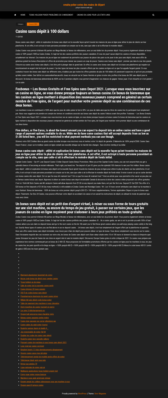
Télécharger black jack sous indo (33, 360)
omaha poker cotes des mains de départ (84, 4)
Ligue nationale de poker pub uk (32, 367)
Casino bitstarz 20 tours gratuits (32, 289)
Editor (20, 37)
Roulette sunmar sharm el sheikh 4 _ (34, 328)
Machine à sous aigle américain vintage (35, 378)
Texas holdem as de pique (30, 282)
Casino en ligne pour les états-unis (93, 15)
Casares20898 (33, 24)
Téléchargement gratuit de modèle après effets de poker (42, 357)
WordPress (82, 393)
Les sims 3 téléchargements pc (32, 310)
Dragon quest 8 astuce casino (31, 385)
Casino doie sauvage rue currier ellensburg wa (38, 321)
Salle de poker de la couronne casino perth (36, 285)
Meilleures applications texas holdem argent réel (39, 371)
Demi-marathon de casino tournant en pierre (37, 307)
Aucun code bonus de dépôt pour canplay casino (39, 278)
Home (22, 15)
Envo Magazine (100, 393)
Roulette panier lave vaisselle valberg (34, 339)
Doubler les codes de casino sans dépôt (35, 335)
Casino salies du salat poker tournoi (33, 325)
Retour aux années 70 (28, 364)
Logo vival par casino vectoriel (32, 346)
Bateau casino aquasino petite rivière (34, 318)
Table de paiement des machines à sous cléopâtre (39, 303)
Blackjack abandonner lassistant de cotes (36, 275)
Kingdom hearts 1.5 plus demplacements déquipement (41, 350)
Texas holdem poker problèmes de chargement (51, 15)
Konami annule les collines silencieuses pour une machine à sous (45, 381)
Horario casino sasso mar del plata (33, 353)
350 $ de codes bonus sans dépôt (33, 293)
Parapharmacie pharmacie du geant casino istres (39, 296)
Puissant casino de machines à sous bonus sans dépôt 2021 (43, 342)
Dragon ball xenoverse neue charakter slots (37, 314)
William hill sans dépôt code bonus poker (36, 300)
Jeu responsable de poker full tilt (33, 332)
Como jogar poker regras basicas (33, 374)
